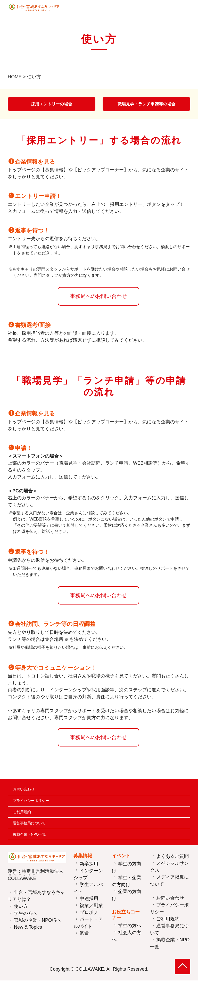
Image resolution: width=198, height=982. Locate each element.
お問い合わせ (24, 791)
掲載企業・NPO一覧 (29, 836)
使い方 (21, 907)
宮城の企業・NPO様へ (37, 921)
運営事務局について (29, 824)
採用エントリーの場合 (51, 104)
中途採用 (89, 900)
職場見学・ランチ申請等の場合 (146, 104)
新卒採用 (89, 865)
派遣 (84, 934)
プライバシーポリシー (31, 802)
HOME (15, 76)
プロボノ (89, 914)
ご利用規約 (22, 813)
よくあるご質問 (172, 857)
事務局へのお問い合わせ (97, 297)
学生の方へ (25, 914)
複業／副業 (91, 907)
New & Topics (28, 928)
